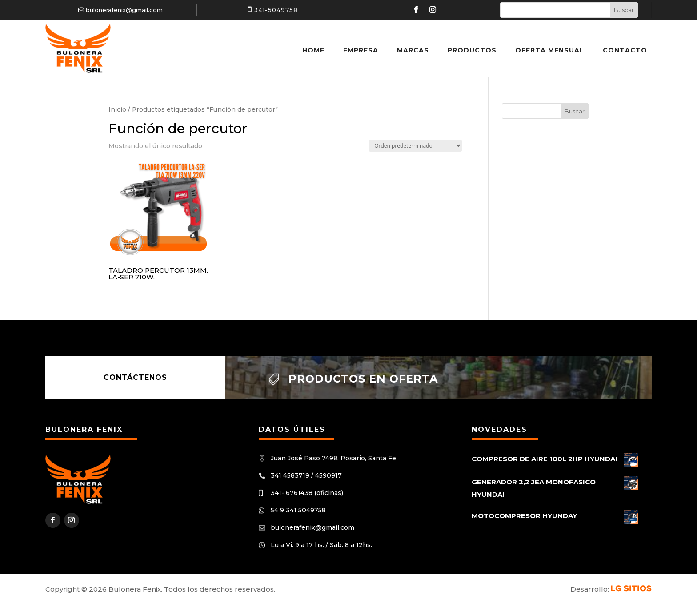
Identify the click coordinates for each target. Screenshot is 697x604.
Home (313, 50)
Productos (472, 50)
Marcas (413, 50)
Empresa (360, 50)
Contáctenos (135, 377)
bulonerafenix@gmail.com (124, 9)
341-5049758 (276, 9)
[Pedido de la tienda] (415, 146)
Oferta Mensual (549, 50)
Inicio (117, 109)
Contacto (625, 50)
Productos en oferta (363, 378)
